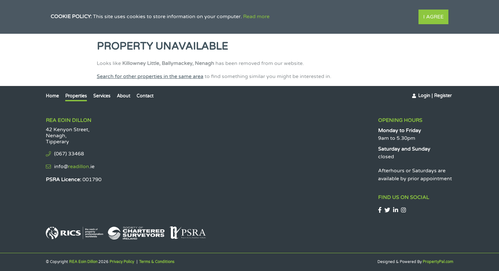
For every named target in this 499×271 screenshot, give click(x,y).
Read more (256, 16)
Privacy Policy (121, 262)
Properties (76, 96)
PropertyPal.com (438, 262)
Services (101, 96)
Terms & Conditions (156, 262)
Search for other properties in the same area (150, 76)
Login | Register (435, 95)
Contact (145, 96)
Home (52, 96)
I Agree (433, 17)
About (123, 96)
